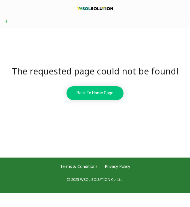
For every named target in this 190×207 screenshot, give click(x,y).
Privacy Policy (117, 167)
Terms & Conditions (79, 167)
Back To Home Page (95, 93)
